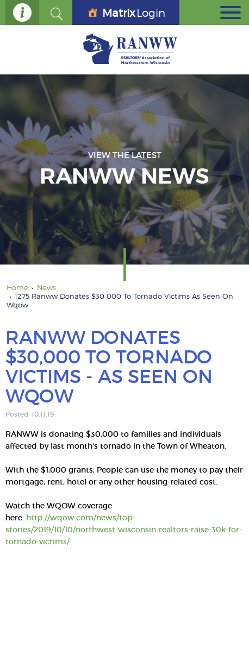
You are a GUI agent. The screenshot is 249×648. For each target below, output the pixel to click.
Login (126, 13)
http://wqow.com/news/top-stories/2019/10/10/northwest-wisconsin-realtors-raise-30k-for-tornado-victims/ (123, 529)
